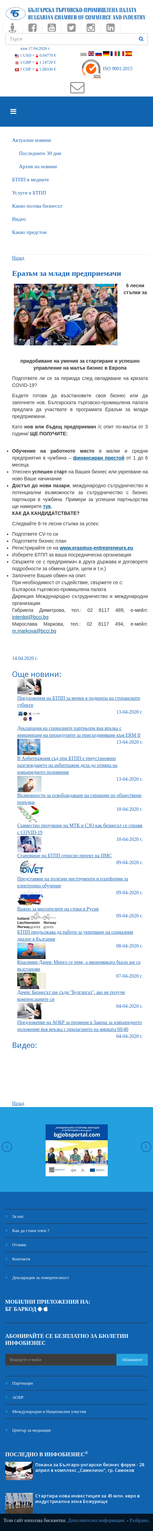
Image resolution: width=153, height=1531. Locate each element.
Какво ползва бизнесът (37, 206)
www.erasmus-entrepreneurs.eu (96, 548)
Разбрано (139, 1520)
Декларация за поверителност (37, 1277)
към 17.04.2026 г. (35, 48)
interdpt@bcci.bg (30, 617)
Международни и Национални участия (45, 1411)
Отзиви (15, 1244)
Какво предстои (29, 232)
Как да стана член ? (27, 1230)
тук (47, 506)
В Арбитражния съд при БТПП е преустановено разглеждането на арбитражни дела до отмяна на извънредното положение (67, 765)
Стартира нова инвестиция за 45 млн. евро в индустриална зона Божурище (87, 1498)
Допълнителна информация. (97, 1520)
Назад (18, 258)
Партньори (19, 1383)
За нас (14, 1216)
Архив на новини (38, 166)
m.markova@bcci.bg (34, 631)
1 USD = (35, 55)
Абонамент (132, 1359)
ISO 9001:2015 (106, 68)
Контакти (17, 1258)
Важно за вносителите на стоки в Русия (57, 909)
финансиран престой (99, 458)
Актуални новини (31, 140)
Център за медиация (28, 1430)
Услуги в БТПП (29, 193)
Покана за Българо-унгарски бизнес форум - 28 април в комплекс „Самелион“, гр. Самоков (89, 1467)
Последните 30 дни (40, 153)
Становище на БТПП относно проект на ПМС (64, 855)
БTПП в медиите (30, 179)
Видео (19, 219)
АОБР (14, 1397)
